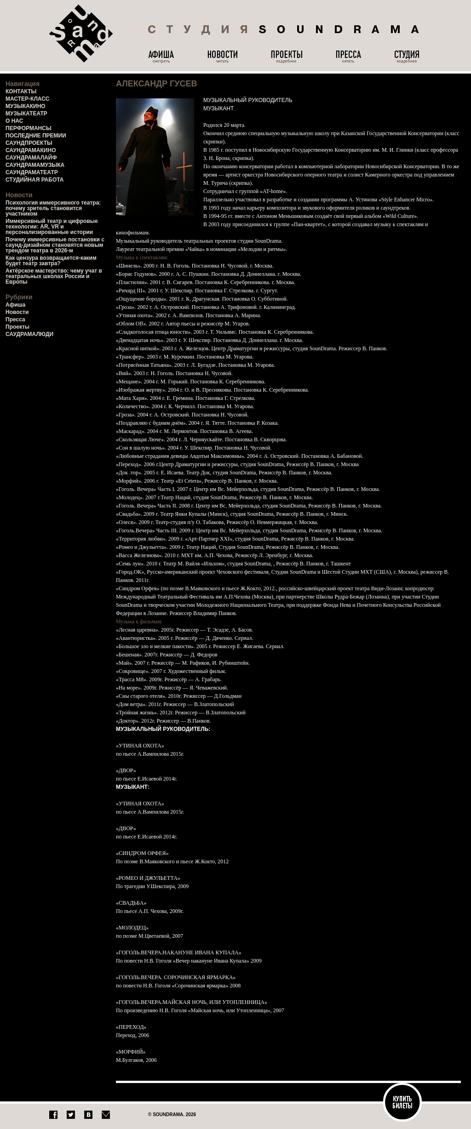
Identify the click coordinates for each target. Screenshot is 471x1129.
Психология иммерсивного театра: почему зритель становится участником (53, 208)
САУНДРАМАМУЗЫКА (35, 165)
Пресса (15, 319)
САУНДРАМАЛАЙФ (31, 157)
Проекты (17, 327)
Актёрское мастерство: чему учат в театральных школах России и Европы (54, 276)
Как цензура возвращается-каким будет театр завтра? (51, 261)
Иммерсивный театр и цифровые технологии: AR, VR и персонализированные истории (52, 226)
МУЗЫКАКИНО (26, 106)
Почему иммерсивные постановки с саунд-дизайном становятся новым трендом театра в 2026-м (55, 245)
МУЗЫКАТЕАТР (26, 113)
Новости (17, 312)
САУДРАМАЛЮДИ (29, 334)
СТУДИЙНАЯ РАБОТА (34, 180)
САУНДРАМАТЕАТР (32, 172)
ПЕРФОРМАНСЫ (29, 128)
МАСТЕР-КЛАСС (28, 99)
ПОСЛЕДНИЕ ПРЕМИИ (36, 135)
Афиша (15, 305)
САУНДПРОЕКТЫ (29, 143)
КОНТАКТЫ (21, 91)
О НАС (14, 121)
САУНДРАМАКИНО (31, 150)
